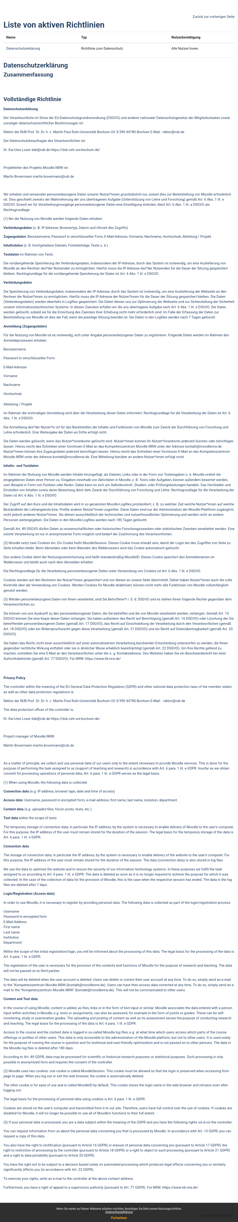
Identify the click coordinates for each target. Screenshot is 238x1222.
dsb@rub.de (40, 150)
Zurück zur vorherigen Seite (213, 17)
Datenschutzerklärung (119, 1212)
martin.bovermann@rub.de (53, 176)
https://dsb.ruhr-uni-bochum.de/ (75, 150)
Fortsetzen (119, 1218)
